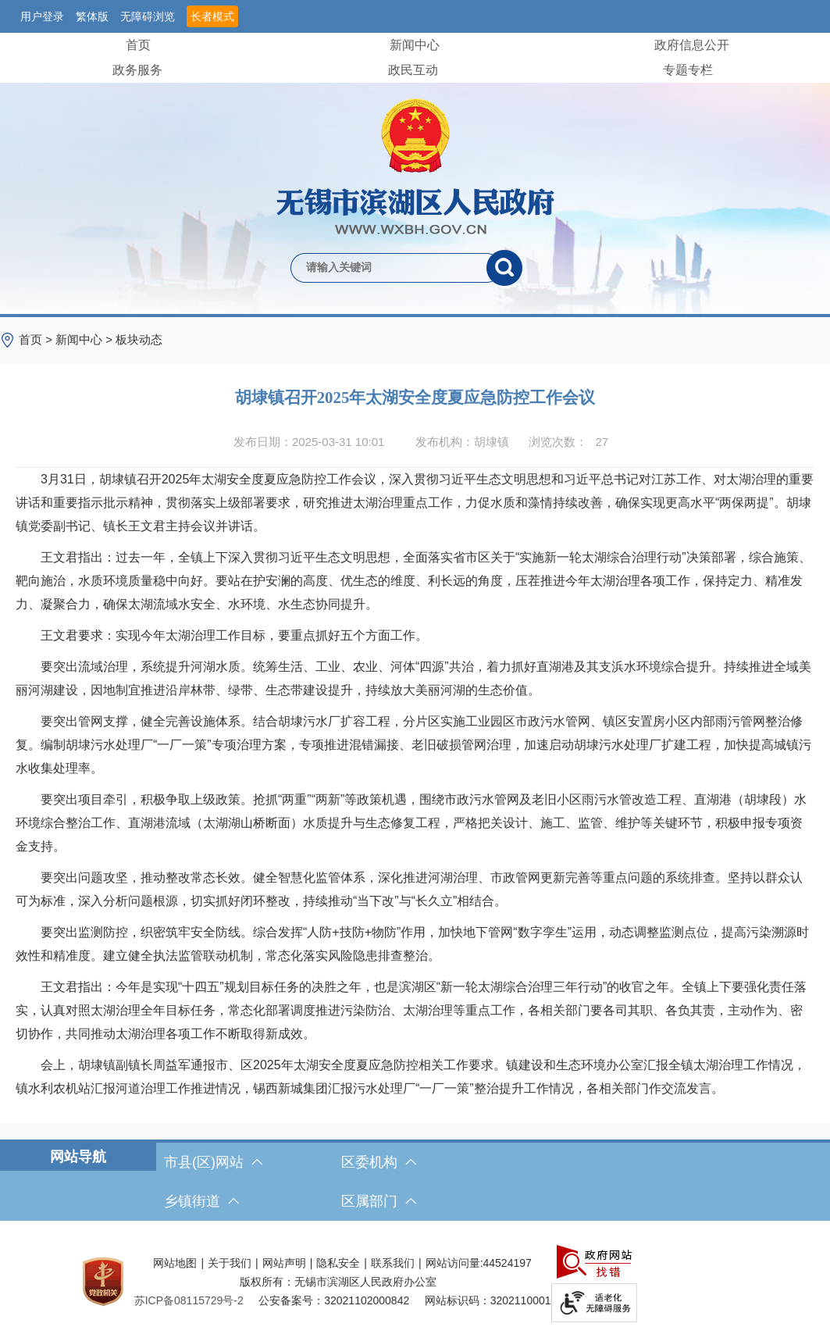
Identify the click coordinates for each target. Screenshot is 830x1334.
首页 (138, 45)
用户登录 (42, 16)
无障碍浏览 (147, 16)
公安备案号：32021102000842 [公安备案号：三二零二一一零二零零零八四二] (333, 1300)
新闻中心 (415, 45)
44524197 (507, 1263)
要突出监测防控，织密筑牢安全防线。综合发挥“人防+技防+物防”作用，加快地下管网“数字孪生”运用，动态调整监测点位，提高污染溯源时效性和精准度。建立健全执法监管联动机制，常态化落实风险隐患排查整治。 (412, 944)
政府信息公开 (691, 45)
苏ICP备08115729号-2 (189, 1300)
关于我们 (229, 1263)
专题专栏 (688, 70)
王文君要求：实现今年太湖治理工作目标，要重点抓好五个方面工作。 (222, 635)
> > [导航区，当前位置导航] (90, 339)
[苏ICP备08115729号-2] (189, 1300)
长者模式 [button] (212, 16)
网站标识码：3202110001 (488, 1300)
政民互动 (413, 70)
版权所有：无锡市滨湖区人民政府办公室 (338, 1281)
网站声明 (284, 1263)
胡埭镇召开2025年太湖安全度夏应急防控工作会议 (415, 397)
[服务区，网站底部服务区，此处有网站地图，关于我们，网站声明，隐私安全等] (415, 1281)
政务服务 (137, 70)
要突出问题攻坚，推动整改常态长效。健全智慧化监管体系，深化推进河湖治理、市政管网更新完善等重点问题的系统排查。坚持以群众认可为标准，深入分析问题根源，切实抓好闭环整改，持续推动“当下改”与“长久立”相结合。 (409, 889)
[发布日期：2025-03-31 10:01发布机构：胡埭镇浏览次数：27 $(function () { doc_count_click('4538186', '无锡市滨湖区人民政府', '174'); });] (415, 442)
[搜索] (504, 268)
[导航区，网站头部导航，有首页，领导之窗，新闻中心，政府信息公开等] (415, 58)
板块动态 (139, 339)
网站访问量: (454, 1263)
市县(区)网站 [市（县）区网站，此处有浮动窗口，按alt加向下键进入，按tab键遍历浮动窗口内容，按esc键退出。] (213, 1162)
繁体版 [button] (92, 16)
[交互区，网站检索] (415, 242)
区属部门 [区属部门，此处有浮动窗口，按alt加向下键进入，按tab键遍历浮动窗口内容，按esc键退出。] (378, 1201)
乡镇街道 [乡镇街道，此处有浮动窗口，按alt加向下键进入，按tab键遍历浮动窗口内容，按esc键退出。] (201, 1201)
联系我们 (393, 1263)
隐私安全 (338, 1263)
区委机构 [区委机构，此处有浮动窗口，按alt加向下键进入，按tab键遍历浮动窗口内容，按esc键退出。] (378, 1162)
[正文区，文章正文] (415, 743)
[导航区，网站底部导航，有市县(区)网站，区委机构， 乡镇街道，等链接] (415, 1182)
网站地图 (175, 1263)
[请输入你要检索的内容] (388, 268)
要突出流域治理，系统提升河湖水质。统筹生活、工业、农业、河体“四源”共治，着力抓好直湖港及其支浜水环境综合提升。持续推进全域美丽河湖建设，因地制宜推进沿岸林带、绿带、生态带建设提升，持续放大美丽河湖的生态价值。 (413, 678)
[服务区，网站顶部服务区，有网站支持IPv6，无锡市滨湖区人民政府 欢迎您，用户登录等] (415, 16)
